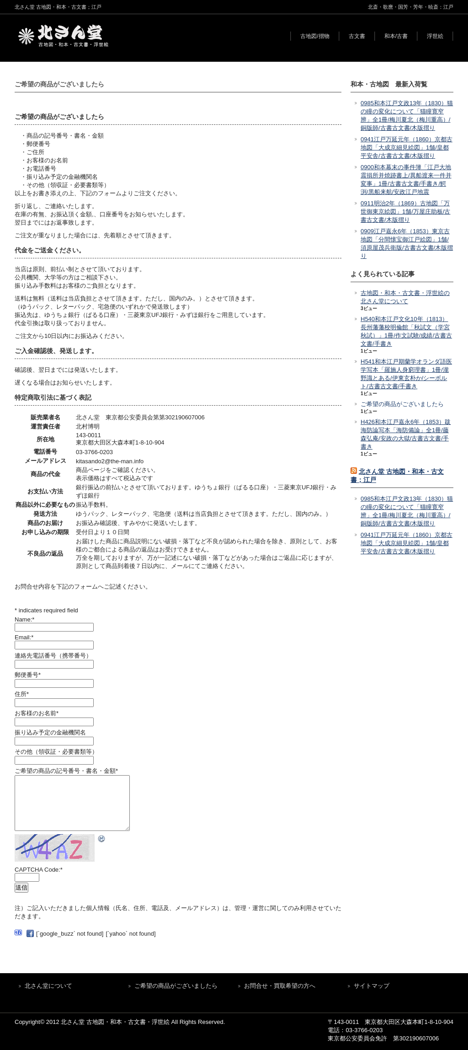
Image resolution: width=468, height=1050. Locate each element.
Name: (24, 619)
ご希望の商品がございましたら (402, 404)
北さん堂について (48, 985)
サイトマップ (371, 985)
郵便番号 (28, 674)
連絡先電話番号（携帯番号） (53, 655)
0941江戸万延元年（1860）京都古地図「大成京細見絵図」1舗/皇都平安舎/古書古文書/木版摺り (406, 147)
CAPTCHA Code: (39, 869)
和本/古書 (396, 36)
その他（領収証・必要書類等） (56, 751)
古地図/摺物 (314, 36)
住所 (22, 694)
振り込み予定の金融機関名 (50, 732)
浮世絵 (435, 36)
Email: (24, 637)
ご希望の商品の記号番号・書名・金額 (66, 770)
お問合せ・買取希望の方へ (279, 985)
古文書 (357, 36)
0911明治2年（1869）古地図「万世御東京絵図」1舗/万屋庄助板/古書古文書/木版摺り (405, 211)
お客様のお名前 (36, 713)
